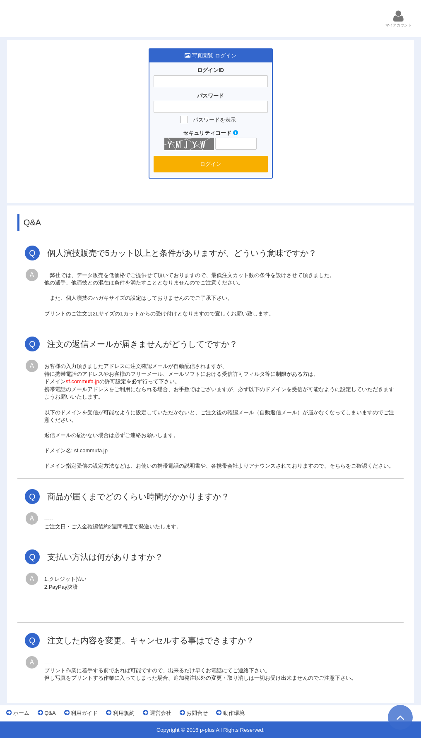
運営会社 (157, 712)
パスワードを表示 (214, 120)
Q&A (47, 712)
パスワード (210, 96)
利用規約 (120, 712)
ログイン (210, 164)
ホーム (17, 712)
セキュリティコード (210, 133)
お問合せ (194, 712)
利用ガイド (81, 712)
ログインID (210, 70)
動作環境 (230, 712)
